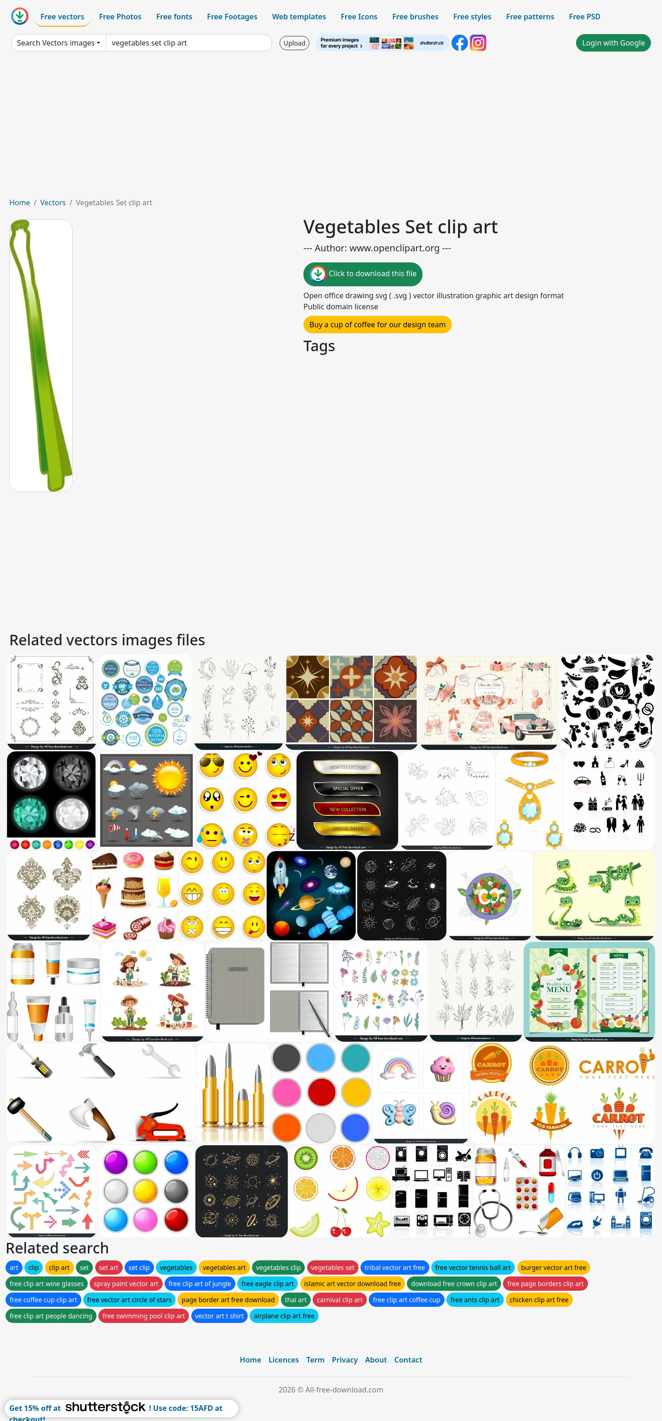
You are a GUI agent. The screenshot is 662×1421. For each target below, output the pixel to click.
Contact (408, 1360)
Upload (294, 43)
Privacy (345, 1360)
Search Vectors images (56, 43)
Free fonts (174, 17)
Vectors (53, 202)
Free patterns (530, 17)
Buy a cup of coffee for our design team (377, 324)
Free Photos (120, 17)
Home (19, 202)
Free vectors (62, 17)
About (376, 1360)
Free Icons (359, 17)
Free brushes (415, 17)
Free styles (472, 17)
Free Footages (232, 17)
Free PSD (584, 17)
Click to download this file (363, 274)
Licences (283, 1360)
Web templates (299, 17)
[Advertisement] (331, 128)
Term (315, 1360)
